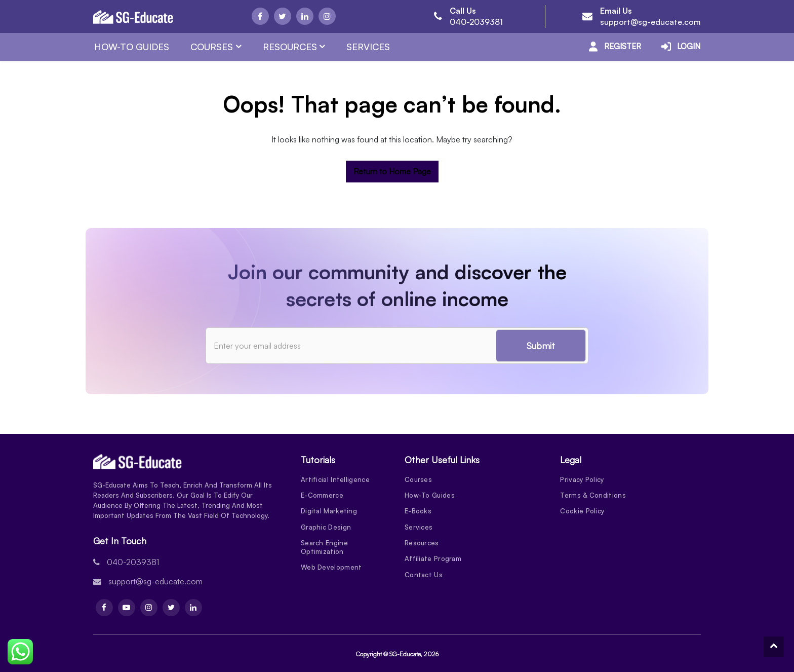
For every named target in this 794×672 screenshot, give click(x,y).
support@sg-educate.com (650, 22)
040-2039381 (476, 22)
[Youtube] (126, 607)
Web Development (331, 569)
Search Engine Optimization (324, 548)
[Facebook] (260, 16)
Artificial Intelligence (335, 479)
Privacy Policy (582, 479)
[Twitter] (282, 16)
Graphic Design (326, 528)
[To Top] (774, 647)
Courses (211, 46)
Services (368, 46)
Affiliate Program (433, 560)
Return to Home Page (392, 171)
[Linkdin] (304, 16)
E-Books (418, 512)
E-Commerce (322, 496)
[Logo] (133, 17)
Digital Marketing (329, 512)
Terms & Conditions (592, 496)
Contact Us (424, 577)
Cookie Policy (582, 512)
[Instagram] (327, 16)
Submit (541, 345)
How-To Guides (131, 46)
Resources (290, 46)
